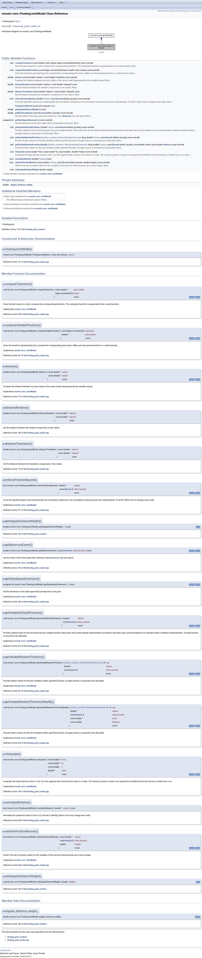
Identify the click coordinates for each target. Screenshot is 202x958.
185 (19, 924)
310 (19, 646)
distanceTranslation (24, 91)
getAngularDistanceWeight (27, 109)
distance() (66, 116)
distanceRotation (22, 84)
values (47, 99)
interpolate (20, 152)
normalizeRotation (23, 159)
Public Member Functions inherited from (32, 174)
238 (19, 820)
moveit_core (5, 950)
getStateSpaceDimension (26, 120)
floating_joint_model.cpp (38, 262)
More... (18, 21)
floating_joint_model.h (26, 26)
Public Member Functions (166, 11)
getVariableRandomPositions (28, 137)
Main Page (7, 2)
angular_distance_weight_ (21, 185)
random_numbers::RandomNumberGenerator (61, 137)
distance (19, 77)
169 (19, 889)
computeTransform (23, 63)
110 (18, 229)
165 (19, 568)
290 (19, 314)
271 (19, 510)
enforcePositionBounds (25, 99)
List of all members (195, 11)
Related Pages (21, 2)
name (51, 106)
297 (19, 355)
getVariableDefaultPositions (27, 127)
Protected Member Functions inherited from (34, 204)
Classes (52, 2)
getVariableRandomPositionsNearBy (31, 145)
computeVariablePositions (26, 70)
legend (101, 52)
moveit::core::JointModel (51, 174)
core (11, 7)
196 (19, 791)
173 (19, 396)
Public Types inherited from (26, 196)
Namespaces (37, 2)
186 (19, 433)
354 (19, 743)
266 (19, 602)
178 (19, 469)
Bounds (59, 99)
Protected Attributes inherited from (30, 208)
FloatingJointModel (24, 7)
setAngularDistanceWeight (27, 169)
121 (19, 262)
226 (19, 865)
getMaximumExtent (23, 113)
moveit (4, 7)
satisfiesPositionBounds (26, 162)
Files (62, 2)
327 (19, 691)
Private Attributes (181, 11)
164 (19, 534)
